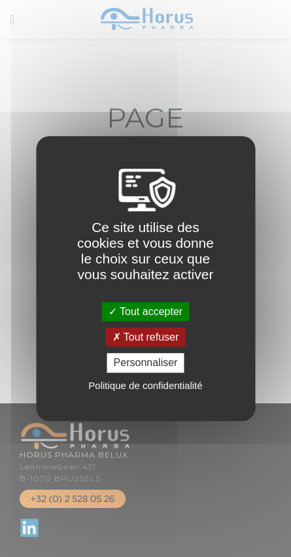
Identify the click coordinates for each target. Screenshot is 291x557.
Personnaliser (146, 363)
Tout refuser (145, 337)
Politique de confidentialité (145, 385)
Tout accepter (145, 311)
